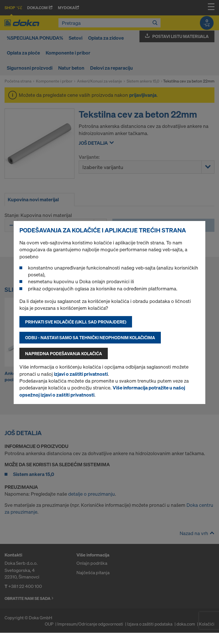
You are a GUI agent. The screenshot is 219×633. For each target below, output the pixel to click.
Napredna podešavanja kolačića (63, 353)
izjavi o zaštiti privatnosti (81, 374)
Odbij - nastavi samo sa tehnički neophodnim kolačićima (90, 337)
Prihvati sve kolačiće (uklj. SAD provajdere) (75, 322)
